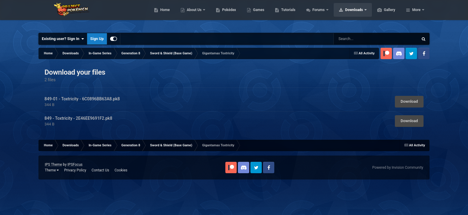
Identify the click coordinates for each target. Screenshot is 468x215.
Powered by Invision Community (397, 167)
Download (409, 101)
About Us (223, 15)
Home (193, 15)
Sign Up (97, 38)
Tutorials (316, 15)
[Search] (366, 38)
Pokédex (257, 15)
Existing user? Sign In (63, 38)
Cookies (121, 170)
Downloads (382, 15)
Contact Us (100, 170)
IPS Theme (53, 164)
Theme (52, 170)
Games (287, 15)
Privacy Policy (75, 170)
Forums (347, 15)
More (416, 15)
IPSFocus (74, 164)
